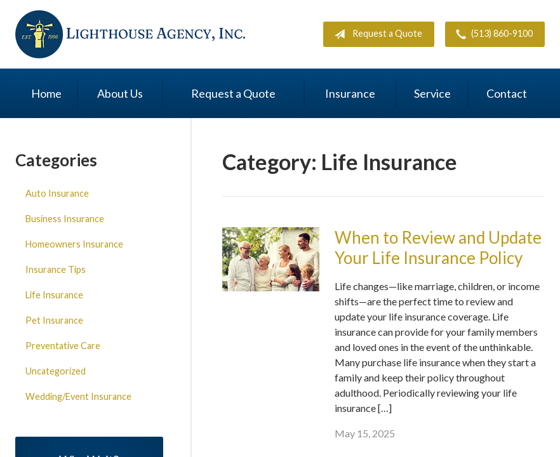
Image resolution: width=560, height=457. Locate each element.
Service (432, 93)
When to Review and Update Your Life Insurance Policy (438, 247)
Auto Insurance (57, 193)
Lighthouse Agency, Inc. (130, 34)
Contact (506, 93)
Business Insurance (64, 218)
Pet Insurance (54, 320)
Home (46, 93)
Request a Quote (375, 34)
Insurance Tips (55, 269)
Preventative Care (62, 345)
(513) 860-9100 (492, 34)
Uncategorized (55, 371)
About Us (120, 93)
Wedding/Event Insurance (78, 396)
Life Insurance (54, 294)
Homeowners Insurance (74, 244)
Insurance (350, 93)
